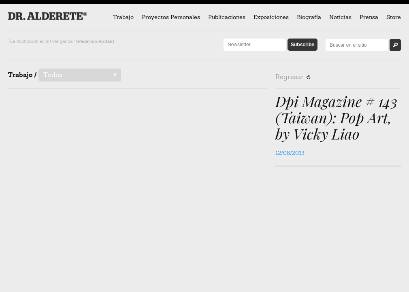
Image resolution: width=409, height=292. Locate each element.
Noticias (340, 17)
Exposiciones (271, 17)
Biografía (309, 17)
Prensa (369, 17)
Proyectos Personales (171, 17)
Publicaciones (226, 17)
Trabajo (123, 17)
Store (393, 17)
